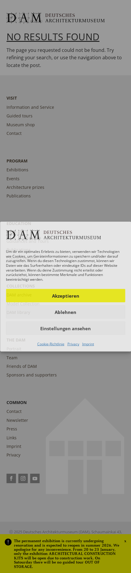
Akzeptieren (65, 296)
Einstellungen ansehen (65, 328)
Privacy (73, 344)
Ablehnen (65, 312)
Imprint (88, 344)
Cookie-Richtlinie (50, 344)
